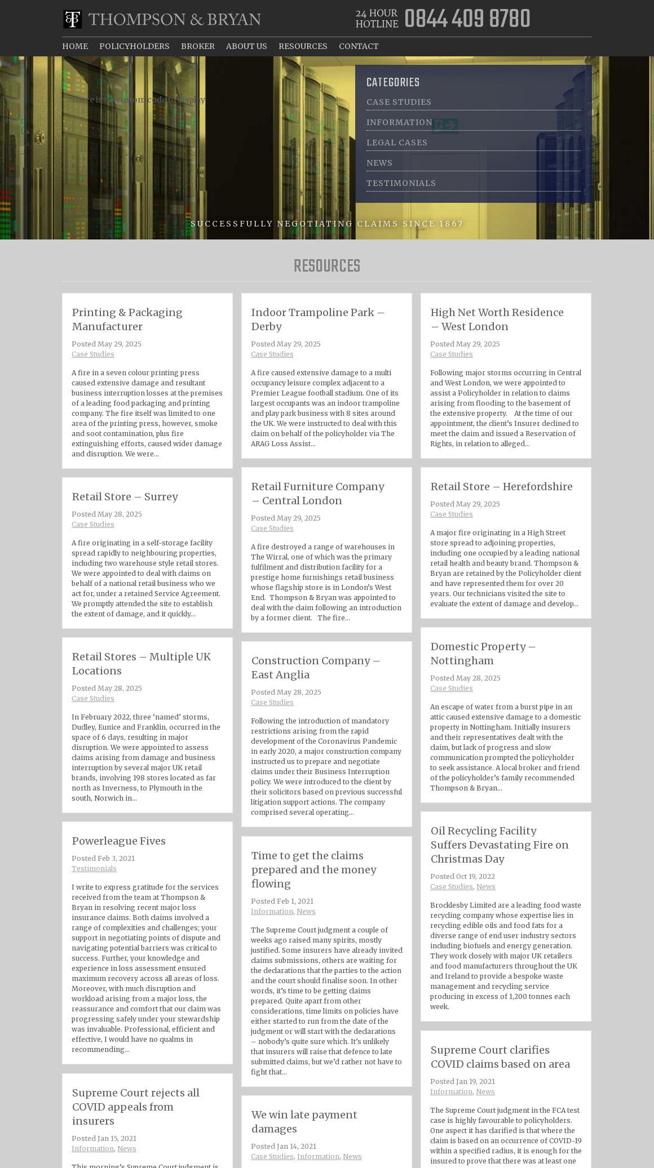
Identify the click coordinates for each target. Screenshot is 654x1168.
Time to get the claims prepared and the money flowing (318, 902)
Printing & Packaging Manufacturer (127, 319)
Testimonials (401, 183)
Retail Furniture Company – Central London (317, 493)
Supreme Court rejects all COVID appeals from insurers (140, 1139)
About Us (246, 46)
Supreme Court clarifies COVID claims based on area (502, 1085)
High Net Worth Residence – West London (497, 319)
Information (399, 122)
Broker (198, 46)
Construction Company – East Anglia (316, 667)
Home (75, 46)
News (379, 163)
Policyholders (134, 46)
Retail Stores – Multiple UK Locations (141, 663)
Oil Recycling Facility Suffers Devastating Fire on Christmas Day (500, 844)
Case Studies (399, 102)
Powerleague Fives (129, 877)
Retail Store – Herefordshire (502, 486)
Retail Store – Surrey (125, 496)
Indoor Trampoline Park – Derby (318, 319)
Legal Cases (397, 142)
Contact (359, 46)
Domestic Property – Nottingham (483, 653)
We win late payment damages (312, 1156)
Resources (303, 46)
